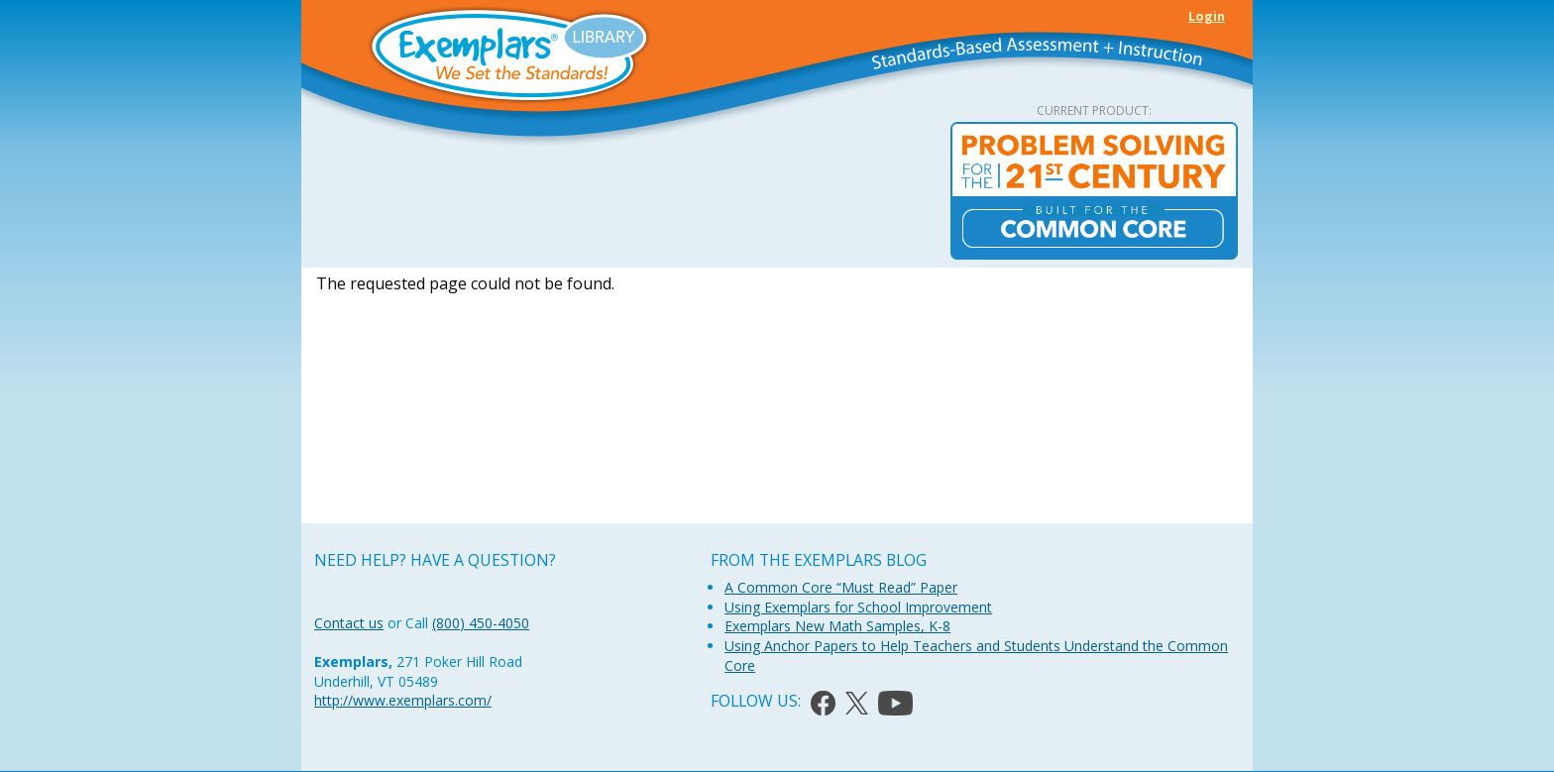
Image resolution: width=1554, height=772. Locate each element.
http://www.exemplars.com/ (403, 700)
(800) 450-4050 (480, 622)
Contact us (349, 622)
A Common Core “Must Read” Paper (840, 587)
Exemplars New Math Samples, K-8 (837, 625)
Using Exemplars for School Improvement (858, 607)
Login (1206, 16)
